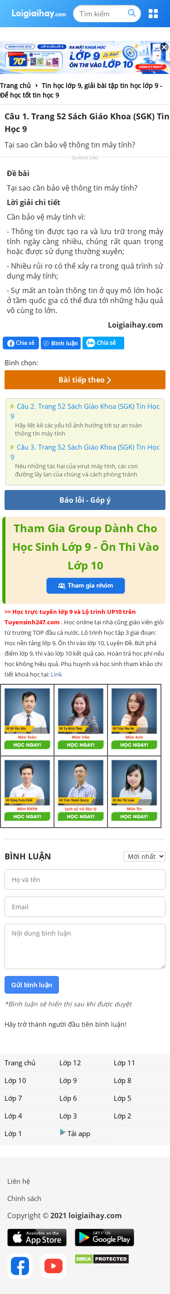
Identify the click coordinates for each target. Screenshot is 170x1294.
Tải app (74, 1133)
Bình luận (61, 343)
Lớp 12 (70, 1062)
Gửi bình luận (31, 985)
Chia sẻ (20, 343)
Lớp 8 (122, 1080)
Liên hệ (18, 1181)
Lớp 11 (125, 1062)
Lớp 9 (68, 1080)
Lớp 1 (13, 1133)
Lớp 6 (68, 1098)
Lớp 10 (15, 1080)
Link (56, 674)
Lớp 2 (122, 1115)
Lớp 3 (68, 1115)
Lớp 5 (122, 1098)
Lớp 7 (13, 1098)
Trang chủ (20, 1062)
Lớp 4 (13, 1115)
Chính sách (24, 1198)
